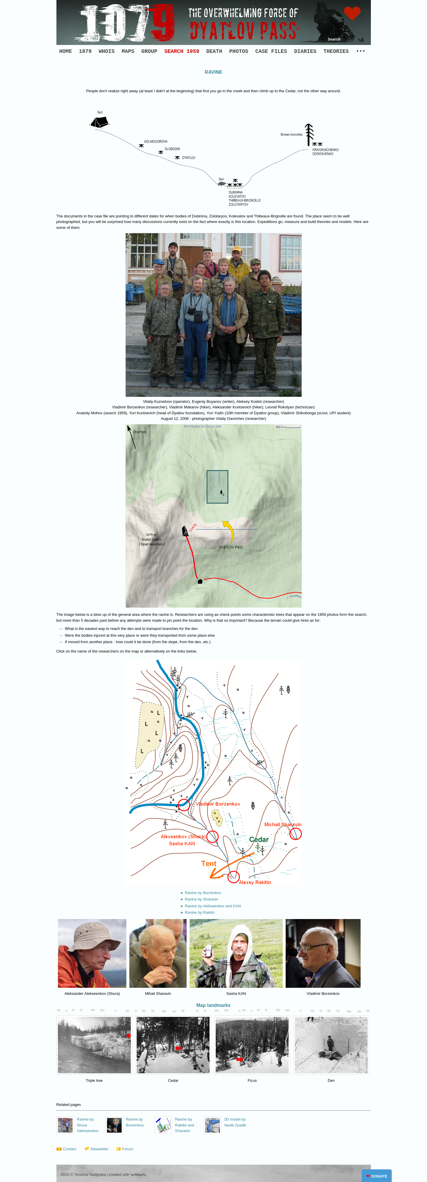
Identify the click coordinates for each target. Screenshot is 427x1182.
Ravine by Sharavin (201, 899)
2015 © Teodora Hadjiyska (83, 1174)
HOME (65, 51)
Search (334, 39)
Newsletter (99, 1149)
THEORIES (336, 51)
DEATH (214, 51)
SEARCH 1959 (181, 51)
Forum (127, 1149)
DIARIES (305, 51)
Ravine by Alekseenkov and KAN (213, 906)
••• (360, 51)
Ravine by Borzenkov (203, 893)
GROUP (149, 51)
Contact (69, 1149)
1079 (85, 51)
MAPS (128, 51)
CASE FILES (271, 51)
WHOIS (107, 51)
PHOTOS (238, 51)
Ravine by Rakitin (200, 912)
